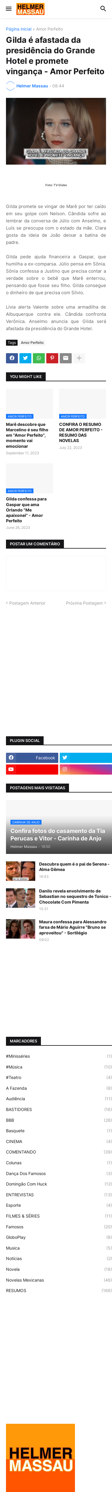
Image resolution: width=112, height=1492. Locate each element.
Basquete (59, 1131)
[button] (8, 9)
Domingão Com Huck (59, 1184)
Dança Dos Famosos (59, 1174)
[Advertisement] (56, 671)
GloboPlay (59, 1237)
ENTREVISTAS (59, 1195)
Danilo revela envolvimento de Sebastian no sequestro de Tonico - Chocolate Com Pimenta (75, 896)
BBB (59, 1120)
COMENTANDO (59, 1152)
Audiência (59, 1099)
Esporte (59, 1205)
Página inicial (18, 29)
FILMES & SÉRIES (59, 1216)
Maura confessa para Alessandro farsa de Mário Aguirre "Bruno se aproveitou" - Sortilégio (73, 927)
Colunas (59, 1163)
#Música (59, 1067)
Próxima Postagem (84, 602)
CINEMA (59, 1142)
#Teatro (59, 1077)
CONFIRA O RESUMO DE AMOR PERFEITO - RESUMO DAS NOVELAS (81, 432)
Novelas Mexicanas (59, 1280)
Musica (59, 1248)
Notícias (59, 1259)
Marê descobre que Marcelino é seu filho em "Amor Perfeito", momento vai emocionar (27, 435)
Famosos (59, 1227)
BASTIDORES (59, 1109)
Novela (59, 1269)
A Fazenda (59, 1088)
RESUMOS (59, 1291)
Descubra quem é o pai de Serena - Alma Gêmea (74, 866)
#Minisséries (59, 1056)
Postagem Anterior (27, 602)
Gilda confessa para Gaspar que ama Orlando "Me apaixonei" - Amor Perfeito (26, 509)
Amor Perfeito (49, 29)
